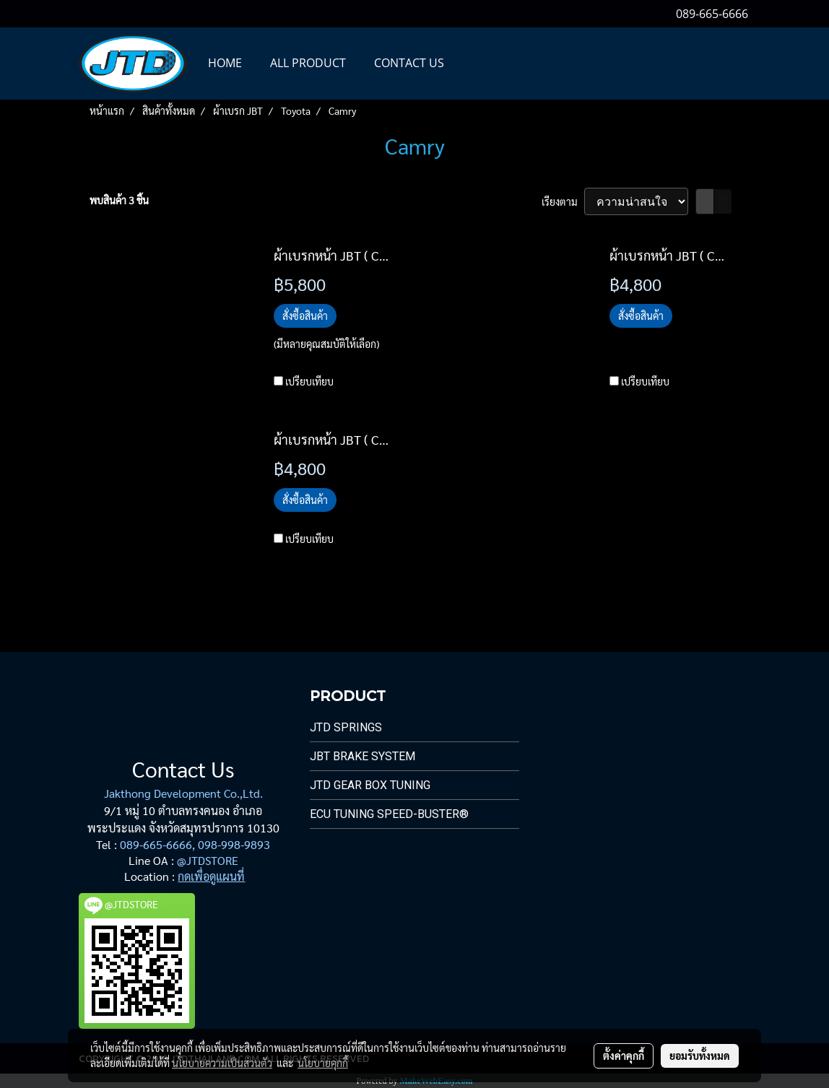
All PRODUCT (308, 63)
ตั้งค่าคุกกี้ (623, 1055)
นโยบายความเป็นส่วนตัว (222, 1062)
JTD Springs (346, 727)
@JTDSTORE (207, 860)
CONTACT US (409, 63)
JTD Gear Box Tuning (370, 785)
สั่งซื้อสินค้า (305, 315)
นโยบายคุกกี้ (323, 1062)
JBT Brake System (362, 756)
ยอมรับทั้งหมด (699, 1055)
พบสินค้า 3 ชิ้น (119, 199)
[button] (471, 63)
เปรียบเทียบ (309, 381)
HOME (225, 63)
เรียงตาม (563, 201)
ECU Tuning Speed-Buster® (389, 814)
